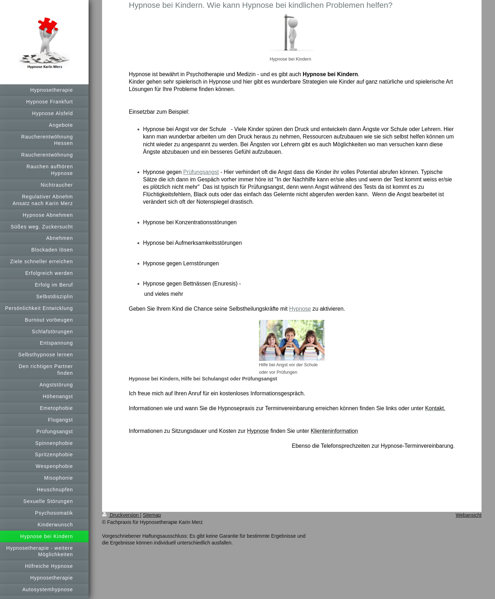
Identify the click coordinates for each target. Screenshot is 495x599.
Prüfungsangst (201, 172)
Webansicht (469, 515)
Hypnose (300, 309)
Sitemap (152, 515)
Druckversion (121, 515)
